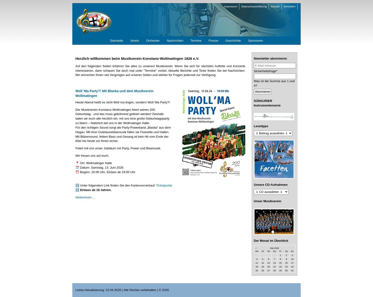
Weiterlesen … (85, 197)
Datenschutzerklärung (254, 6)
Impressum (230, 6)
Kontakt (275, 6)
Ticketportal (164, 185)
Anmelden (289, 6)
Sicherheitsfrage (265, 71)
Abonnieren (263, 91)
